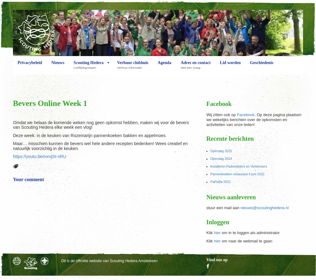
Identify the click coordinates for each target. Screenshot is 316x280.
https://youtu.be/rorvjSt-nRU (39, 156)
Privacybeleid (30, 67)
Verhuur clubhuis (132, 67)
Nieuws (57, 67)
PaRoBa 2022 (220, 182)
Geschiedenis (261, 67)
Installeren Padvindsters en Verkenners (238, 166)
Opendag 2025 (221, 151)
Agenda (165, 67)
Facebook (246, 114)
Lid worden (230, 67)
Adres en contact (195, 67)
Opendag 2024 (221, 158)
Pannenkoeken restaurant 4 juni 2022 (237, 174)
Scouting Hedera (89, 67)
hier (217, 232)
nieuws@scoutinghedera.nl (264, 207)
